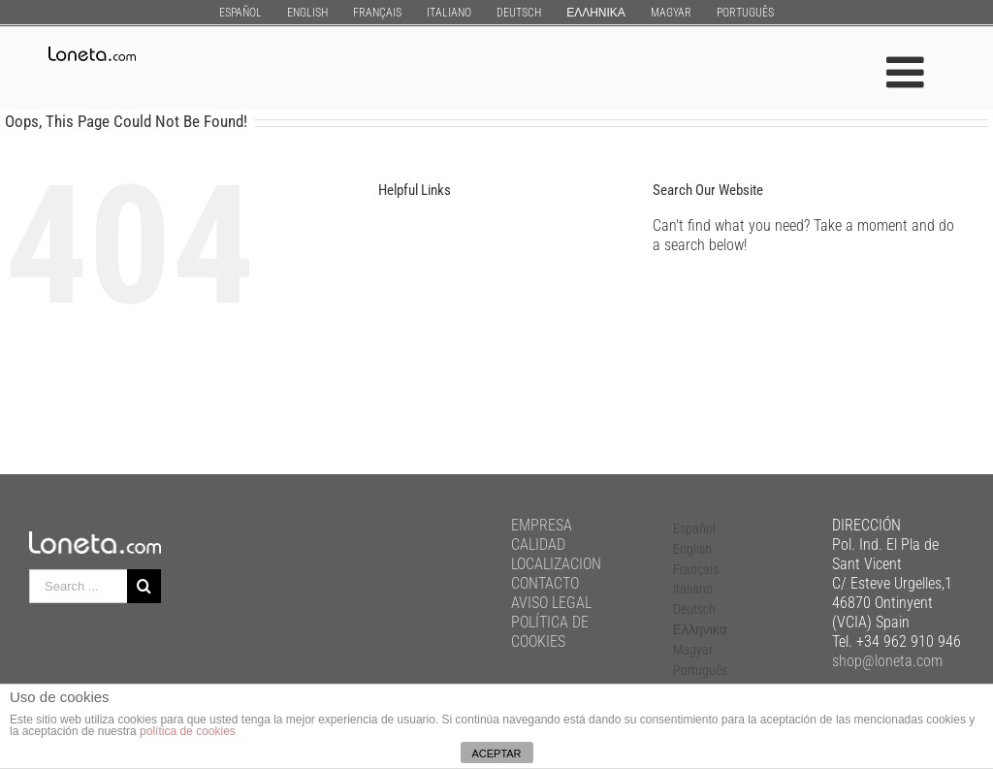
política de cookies (188, 731)
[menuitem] (240, 12)
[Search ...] (78, 586)
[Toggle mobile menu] (908, 72)
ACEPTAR (496, 753)
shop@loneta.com (887, 661)
